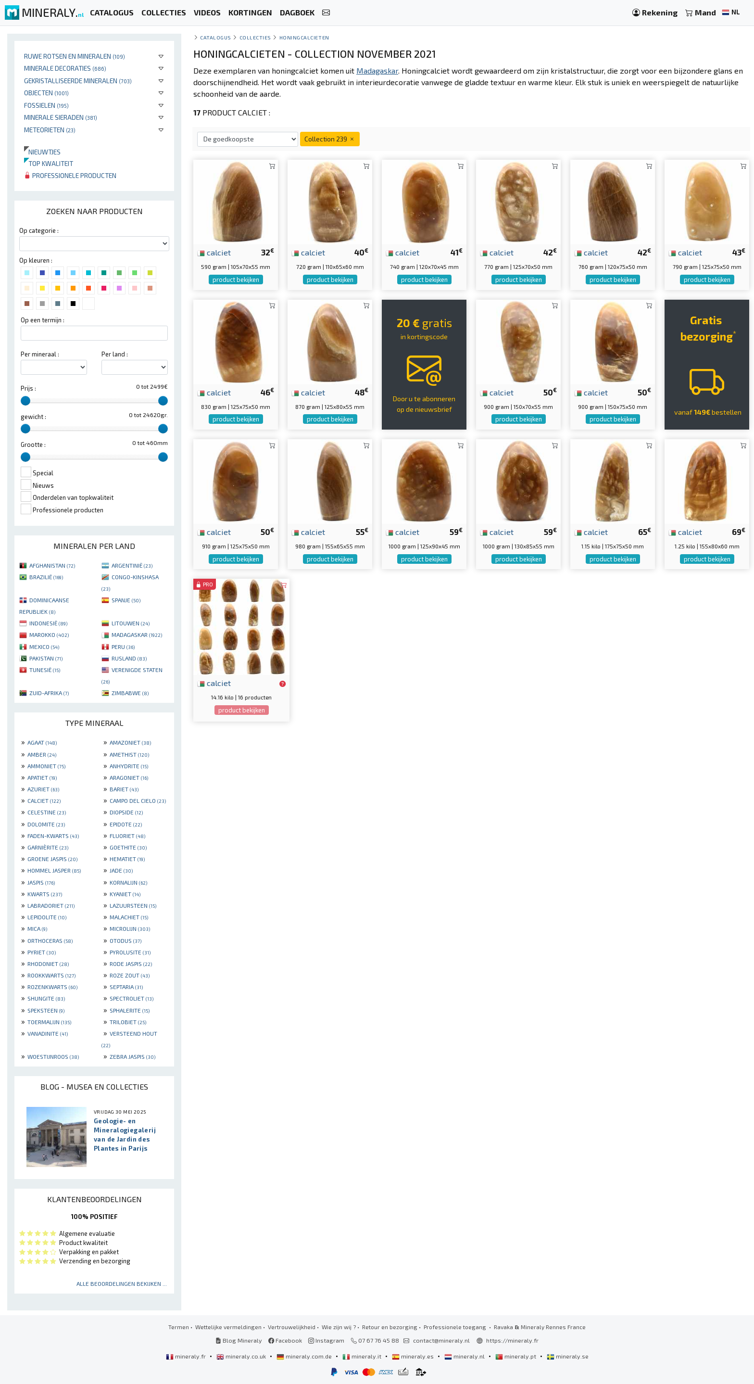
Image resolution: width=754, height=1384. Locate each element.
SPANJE (126, 600)
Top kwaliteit (48, 163)
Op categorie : (39, 230)
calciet (214, 252)
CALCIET (44, 800)
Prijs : (28, 388)
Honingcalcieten (304, 37)
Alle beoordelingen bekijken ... (121, 1283)
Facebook (285, 1340)
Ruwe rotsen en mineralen (74, 56)
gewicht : (33, 416)
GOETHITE (128, 847)
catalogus (215, 37)
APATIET (42, 777)
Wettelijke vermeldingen (228, 1326)
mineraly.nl (465, 1356)
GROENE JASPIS (52, 858)
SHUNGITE (46, 998)
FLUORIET (127, 835)
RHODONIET (48, 963)
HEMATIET (127, 858)
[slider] (25, 401)
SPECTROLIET (131, 998)
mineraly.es (413, 1356)
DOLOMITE (46, 824)
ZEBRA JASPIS (132, 1056)
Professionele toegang (456, 1326)
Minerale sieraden (60, 117)
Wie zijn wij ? (339, 1326)
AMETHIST (129, 754)
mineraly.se (568, 1356)
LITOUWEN (131, 623)
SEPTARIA (126, 986)
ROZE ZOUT (130, 975)
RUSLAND (129, 658)
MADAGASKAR (137, 634)
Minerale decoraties (65, 68)
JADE (121, 870)
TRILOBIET (128, 1021)
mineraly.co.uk (241, 1356)
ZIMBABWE (130, 692)
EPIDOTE (126, 824)
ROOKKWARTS (51, 975)
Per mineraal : (40, 354)
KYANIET (125, 893)
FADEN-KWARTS (53, 835)
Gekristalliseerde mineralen (78, 80)
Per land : (114, 354)
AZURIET (43, 789)
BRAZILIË (46, 576)
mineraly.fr (186, 1356)
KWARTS (44, 893)
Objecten (46, 93)
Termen (178, 1326)
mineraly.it (362, 1356)
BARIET (124, 789)
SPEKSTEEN (45, 1010)
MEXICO (44, 646)
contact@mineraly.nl (441, 1340)
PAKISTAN (46, 658)
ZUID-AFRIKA (49, 692)
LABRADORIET (51, 905)
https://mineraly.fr (512, 1340)
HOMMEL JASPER (54, 870)
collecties (255, 37)
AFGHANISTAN (52, 565)
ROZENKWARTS (52, 986)
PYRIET (41, 952)
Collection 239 (329, 139)
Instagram (326, 1340)
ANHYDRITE (129, 765)
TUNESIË (44, 669)
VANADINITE (47, 1033)
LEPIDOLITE (46, 917)
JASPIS (41, 882)
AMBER (41, 754)
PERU (123, 646)
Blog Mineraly (238, 1340)
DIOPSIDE (126, 812)
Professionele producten (70, 175)
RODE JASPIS (131, 963)
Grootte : (33, 444)
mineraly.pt (516, 1356)
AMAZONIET (130, 742)
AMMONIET (46, 765)
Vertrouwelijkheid (291, 1326)
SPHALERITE (130, 1010)
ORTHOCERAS (50, 940)
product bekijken (236, 279)
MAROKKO (49, 634)
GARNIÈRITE (47, 847)
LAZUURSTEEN (133, 905)
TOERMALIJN (49, 1021)
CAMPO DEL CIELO (138, 800)
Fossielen (46, 105)
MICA (37, 928)
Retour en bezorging (389, 1326)
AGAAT (42, 742)
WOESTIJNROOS (53, 1056)
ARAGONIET (129, 777)
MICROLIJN (130, 928)
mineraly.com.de (304, 1356)
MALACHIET (129, 917)
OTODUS (125, 940)
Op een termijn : (42, 320)
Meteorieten (49, 130)
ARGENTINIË (132, 565)
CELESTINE (46, 812)
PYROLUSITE (130, 952)
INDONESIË (48, 623)
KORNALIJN (128, 882)
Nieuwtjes (42, 152)
